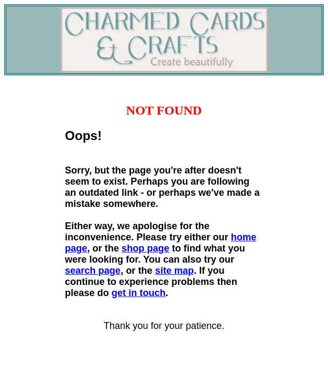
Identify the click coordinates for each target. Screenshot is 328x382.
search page (93, 270)
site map (174, 270)
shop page (146, 248)
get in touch (139, 293)
